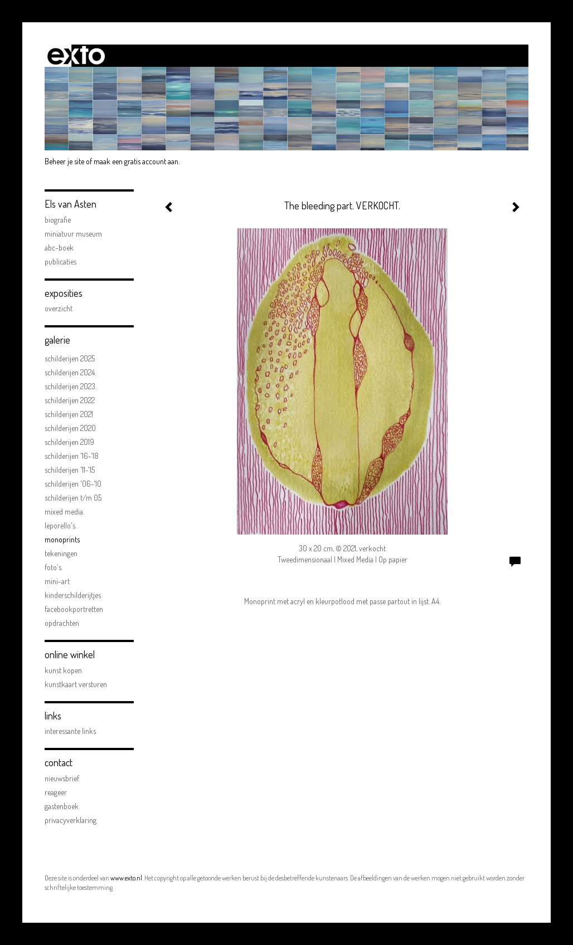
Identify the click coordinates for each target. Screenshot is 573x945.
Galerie (57, 340)
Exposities (63, 293)
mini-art (57, 581)
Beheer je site (64, 161)
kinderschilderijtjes (73, 595)
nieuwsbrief (62, 778)
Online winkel (70, 654)
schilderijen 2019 (69, 442)
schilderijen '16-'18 (72, 456)
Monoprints (62, 539)
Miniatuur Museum (73, 233)
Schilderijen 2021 (69, 414)
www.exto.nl (126, 878)
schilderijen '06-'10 (73, 483)
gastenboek (62, 806)
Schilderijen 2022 (70, 400)
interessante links (70, 731)
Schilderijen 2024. (70, 372)
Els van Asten (70, 204)
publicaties (60, 261)
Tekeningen (61, 553)
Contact (58, 762)
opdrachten (62, 623)
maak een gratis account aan (136, 161)
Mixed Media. (64, 511)
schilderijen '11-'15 (70, 469)
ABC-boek (59, 247)
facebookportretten (74, 609)
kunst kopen (63, 670)
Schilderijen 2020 (70, 428)
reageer (56, 792)
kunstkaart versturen (76, 684)
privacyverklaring (70, 820)
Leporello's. (60, 525)
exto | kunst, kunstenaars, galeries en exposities (76, 56)
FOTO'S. (53, 567)
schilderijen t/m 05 (73, 497)
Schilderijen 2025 (70, 358)
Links (53, 715)
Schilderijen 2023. (70, 386)
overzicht (58, 308)
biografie (58, 219)
